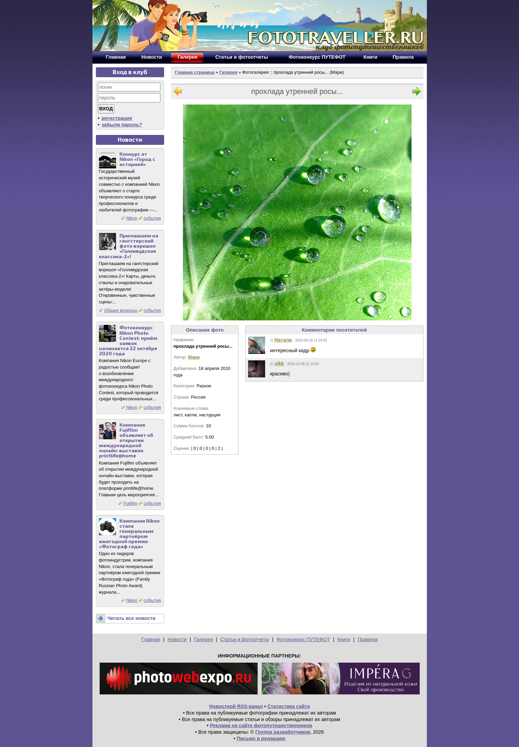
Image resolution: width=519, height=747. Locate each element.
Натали (283, 340)
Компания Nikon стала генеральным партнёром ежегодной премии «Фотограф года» (129, 534)
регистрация (117, 118)
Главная (150, 639)
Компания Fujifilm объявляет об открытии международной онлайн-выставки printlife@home (126, 440)
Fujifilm (131, 503)
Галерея (228, 72)
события (152, 218)
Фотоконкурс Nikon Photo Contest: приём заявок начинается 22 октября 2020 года (128, 340)
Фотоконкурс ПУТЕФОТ (303, 639)
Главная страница (195, 72)
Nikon (132, 218)
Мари (194, 357)
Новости (177, 639)
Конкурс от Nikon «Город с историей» (137, 159)
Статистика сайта (288, 706)
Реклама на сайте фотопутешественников (261, 725)
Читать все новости (131, 618)
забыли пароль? (122, 124)
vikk (279, 363)
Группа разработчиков (282, 732)
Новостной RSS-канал (236, 706)
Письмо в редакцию (260, 738)
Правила (367, 639)
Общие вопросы (120, 310)
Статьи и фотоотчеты (244, 639)
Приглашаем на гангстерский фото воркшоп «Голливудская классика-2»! (128, 246)
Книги (343, 639)
